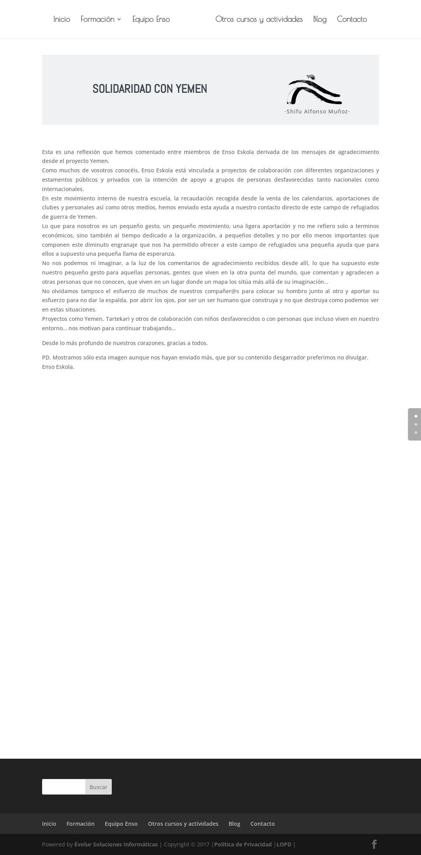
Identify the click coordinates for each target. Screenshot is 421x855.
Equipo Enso (151, 19)
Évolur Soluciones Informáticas (116, 844)
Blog (319, 19)
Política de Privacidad (243, 844)
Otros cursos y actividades (259, 19)
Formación (97, 19)
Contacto (352, 19)
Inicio (61, 19)
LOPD (284, 844)
